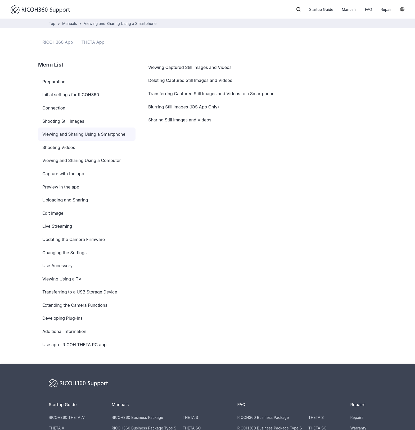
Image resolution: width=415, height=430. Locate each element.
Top (52, 23)
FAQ (368, 9)
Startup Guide (321, 9)
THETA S (190, 417)
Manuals (349, 9)
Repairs (356, 417)
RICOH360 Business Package (137, 417)
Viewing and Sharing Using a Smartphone (120, 23)
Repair (386, 9)
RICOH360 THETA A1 (67, 417)
